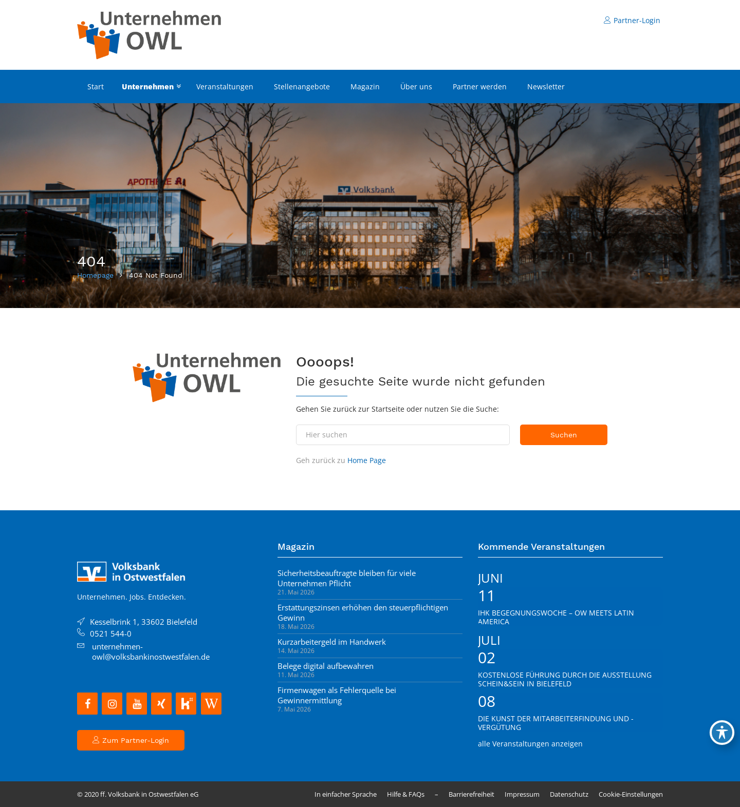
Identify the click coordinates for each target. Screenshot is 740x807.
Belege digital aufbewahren (326, 666)
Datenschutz (569, 794)
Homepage (95, 275)
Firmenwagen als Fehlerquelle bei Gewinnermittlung (337, 695)
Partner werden (480, 86)
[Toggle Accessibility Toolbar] (722, 732)
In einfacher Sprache (345, 794)
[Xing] (161, 704)
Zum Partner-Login (130, 740)
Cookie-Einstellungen (631, 794)
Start (95, 86)
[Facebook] (87, 704)
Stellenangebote (302, 86)
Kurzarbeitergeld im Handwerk (332, 642)
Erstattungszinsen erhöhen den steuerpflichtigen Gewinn (363, 612)
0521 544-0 (111, 633)
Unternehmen (148, 86)
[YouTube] (136, 704)
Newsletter (546, 86)
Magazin (365, 86)
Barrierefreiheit (471, 794)
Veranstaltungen (224, 86)
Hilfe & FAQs (405, 794)
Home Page (366, 460)
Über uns (416, 86)
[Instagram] (112, 704)
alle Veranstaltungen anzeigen (530, 743)
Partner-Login (632, 20)
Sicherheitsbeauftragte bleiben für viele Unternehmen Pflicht (347, 578)
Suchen (563, 435)
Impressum (522, 794)
